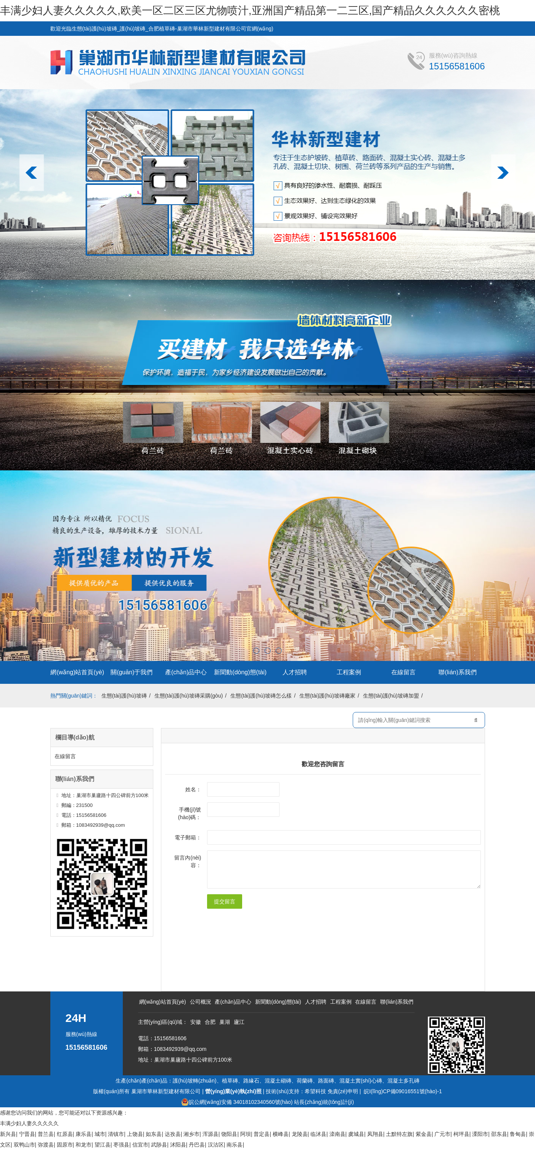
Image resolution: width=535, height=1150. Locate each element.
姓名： (193, 789)
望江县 (103, 1145)
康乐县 (84, 1134)
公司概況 (200, 1002)
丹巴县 (197, 1145)
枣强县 (121, 1145)
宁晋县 (27, 1134)
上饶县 (135, 1134)
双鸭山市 (24, 1145)
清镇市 (116, 1134)
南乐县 (235, 1145)
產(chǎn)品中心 (186, 672)
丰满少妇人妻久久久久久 (29, 1123)
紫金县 (424, 1134)
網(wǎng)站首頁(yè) (77, 672)
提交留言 (224, 901)
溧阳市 (480, 1134)
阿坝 (245, 1134)
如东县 (154, 1134)
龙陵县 (300, 1134)
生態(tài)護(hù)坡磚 (124, 696)
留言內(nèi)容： (187, 861)
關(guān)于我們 (132, 672)
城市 (100, 1134)
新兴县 (8, 1134)
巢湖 (224, 1022)
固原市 (65, 1145)
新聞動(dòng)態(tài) (240, 672)
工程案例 (349, 672)
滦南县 (337, 1134)
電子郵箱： (188, 837)
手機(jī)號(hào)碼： (189, 813)
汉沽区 (216, 1145)
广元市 (442, 1134)
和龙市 (84, 1145)
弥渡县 (46, 1145)
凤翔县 (375, 1134)
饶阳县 (229, 1134)
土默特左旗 (399, 1134)
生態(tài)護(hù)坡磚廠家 (327, 696)
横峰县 (281, 1134)
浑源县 (210, 1134)
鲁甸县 (518, 1134)
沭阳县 (178, 1145)
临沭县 (318, 1134)
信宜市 (140, 1145)
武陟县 (159, 1145)
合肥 (210, 1022)
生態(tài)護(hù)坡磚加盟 (391, 696)
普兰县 (46, 1134)
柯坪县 (461, 1134)
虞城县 (356, 1134)
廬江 (239, 1022)
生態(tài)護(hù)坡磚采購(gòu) (188, 696)
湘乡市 (191, 1134)
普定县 (262, 1134)
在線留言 (403, 672)
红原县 (65, 1134)
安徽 (195, 1022)
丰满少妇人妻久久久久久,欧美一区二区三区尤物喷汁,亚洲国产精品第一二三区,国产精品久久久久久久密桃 (250, 10)
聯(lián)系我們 (458, 672)
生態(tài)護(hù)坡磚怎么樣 (261, 696)
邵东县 (499, 1134)
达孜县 (173, 1134)
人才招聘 (295, 672)
